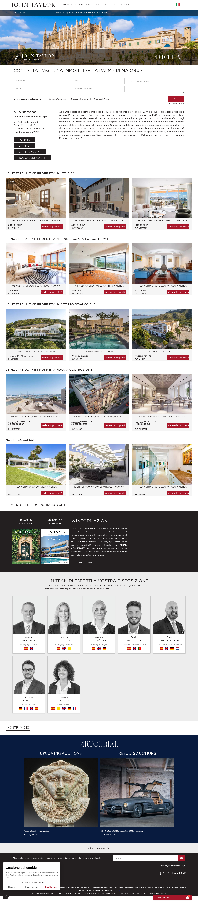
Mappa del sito (34, 804)
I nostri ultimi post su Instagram (35, 505)
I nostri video (18, 657)
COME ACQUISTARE (85, 562)
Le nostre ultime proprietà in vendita (40, 173)
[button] (5, 896)
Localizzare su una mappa (30, 116)
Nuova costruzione (32, 158)
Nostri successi (20, 439)
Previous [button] (7, 199)
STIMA (87, 4)
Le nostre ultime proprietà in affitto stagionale (51, 304)
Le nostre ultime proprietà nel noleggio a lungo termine (59, 238)
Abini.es (117, 820)
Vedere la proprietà (51, 226)
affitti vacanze (30, 152)
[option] (34, 205)
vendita (24, 140)
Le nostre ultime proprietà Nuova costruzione (49, 369)
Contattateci (50, 804)
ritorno (20, 12)
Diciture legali (19, 804)
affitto (24, 146)
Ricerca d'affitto (101, 99)
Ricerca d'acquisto (57, 99)
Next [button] (188, 199)
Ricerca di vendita (79, 99)
